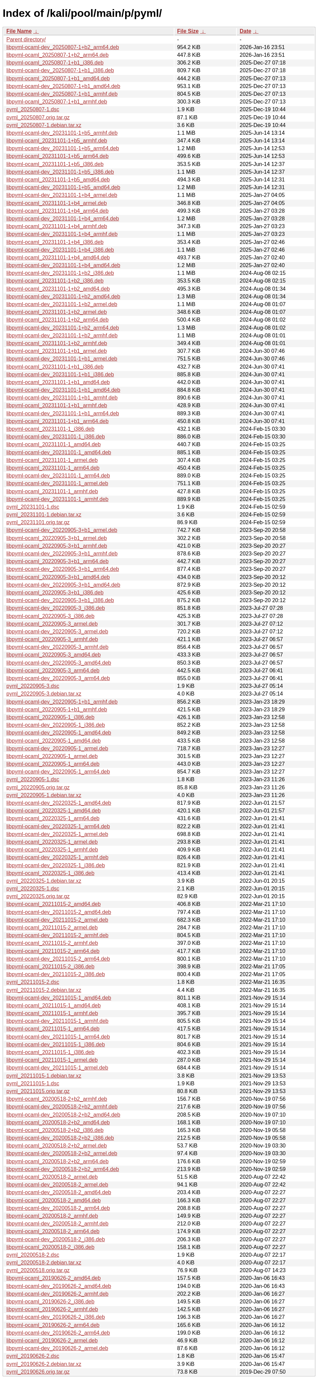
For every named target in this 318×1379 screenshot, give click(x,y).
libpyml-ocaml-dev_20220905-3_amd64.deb (58, 663)
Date (245, 31)
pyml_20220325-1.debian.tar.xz (43, 881)
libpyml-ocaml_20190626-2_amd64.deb (53, 1278)
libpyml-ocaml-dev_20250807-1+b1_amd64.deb (63, 86)
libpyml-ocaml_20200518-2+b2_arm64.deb (57, 1161)
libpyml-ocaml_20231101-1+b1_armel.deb (56, 351)
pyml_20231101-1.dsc (32, 507)
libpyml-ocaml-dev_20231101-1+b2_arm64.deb (62, 328)
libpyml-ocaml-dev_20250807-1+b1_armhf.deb (61, 94)
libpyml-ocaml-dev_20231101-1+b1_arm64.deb (62, 413)
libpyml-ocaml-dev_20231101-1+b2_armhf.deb (61, 335)
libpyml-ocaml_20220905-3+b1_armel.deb (56, 538)
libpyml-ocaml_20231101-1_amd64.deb (53, 444)
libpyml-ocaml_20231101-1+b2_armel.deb (56, 312)
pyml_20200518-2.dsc (32, 1255)
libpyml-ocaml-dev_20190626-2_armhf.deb (57, 1294)
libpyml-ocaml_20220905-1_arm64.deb (53, 764)
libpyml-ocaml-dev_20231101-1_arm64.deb (58, 475)
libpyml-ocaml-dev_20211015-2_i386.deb (55, 974)
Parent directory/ (26, 39)
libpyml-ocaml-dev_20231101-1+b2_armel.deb (61, 304)
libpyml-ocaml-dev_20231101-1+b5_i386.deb (60, 172)
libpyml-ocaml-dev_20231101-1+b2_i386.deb (60, 273)
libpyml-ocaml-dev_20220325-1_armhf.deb (57, 857)
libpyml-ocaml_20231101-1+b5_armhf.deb (56, 140)
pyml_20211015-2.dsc (32, 982)
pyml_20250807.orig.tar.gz (38, 117)
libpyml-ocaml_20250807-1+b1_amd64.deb (58, 78)
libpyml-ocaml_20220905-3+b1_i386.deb (55, 592)
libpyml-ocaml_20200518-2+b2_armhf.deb (56, 1099)
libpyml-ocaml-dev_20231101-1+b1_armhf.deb (61, 398)
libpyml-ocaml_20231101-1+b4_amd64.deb (58, 257)
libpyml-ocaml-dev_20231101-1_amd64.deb (58, 452)
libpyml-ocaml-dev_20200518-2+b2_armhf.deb (61, 1107)
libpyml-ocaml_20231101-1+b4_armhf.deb (56, 226)
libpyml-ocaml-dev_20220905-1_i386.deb (55, 725)
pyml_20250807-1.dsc (32, 109)
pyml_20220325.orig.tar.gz (38, 896)
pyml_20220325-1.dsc (32, 888)
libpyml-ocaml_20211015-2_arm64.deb (53, 951)
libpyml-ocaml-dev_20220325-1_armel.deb (57, 834)
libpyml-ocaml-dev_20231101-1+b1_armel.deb (61, 359)
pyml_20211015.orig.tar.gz (38, 1091)
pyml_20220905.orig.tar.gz (38, 787)
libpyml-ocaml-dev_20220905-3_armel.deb (57, 631)
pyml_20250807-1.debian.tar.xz (43, 125)
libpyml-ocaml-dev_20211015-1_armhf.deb (57, 1021)
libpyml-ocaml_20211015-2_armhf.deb (52, 943)
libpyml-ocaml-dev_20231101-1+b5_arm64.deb (62, 148)
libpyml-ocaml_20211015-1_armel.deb (52, 1060)
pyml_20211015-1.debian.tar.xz (43, 1076)
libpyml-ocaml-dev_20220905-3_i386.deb (55, 608)
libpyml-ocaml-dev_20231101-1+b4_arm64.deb (62, 218)
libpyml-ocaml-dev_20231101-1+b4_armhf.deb (61, 234)
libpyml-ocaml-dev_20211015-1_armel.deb (57, 1068)
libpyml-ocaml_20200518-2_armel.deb (52, 1177)
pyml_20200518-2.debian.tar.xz (43, 1262)
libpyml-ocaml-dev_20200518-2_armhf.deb (57, 1223)
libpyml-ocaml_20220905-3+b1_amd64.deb (58, 577)
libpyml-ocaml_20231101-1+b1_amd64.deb (58, 382)
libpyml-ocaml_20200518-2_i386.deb (50, 1247)
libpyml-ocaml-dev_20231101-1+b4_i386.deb (60, 250)
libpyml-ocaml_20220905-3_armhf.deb (52, 639)
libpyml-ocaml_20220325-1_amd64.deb (53, 810)
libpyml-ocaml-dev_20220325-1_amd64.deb (58, 803)
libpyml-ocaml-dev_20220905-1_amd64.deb (58, 733)
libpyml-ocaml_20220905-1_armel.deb (52, 756)
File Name (19, 31)
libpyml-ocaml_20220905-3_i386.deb (50, 616)
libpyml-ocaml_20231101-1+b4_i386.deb (55, 242)
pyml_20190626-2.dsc (32, 1356)
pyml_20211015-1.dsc (32, 1083)
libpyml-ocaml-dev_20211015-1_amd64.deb (58, 998)
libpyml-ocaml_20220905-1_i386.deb (50, 717)
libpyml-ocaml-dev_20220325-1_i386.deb (55, 865)
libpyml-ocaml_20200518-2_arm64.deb (53, 1231)
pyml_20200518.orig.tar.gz (38, 1270)
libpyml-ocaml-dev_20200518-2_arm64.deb (58, 1208)
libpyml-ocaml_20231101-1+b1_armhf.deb (56, 405)
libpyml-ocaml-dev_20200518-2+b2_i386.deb (60, 1138)
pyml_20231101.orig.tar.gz (38, 522)
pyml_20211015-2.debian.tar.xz (43, 990)
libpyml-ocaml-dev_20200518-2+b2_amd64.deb (63, 1115)
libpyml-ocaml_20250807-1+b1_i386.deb (55, 63)
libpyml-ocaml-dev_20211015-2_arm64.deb (58, 959)
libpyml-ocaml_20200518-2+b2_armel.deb (56, 1145)
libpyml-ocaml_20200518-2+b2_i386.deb (55, 1130)
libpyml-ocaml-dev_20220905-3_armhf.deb (57, 647)
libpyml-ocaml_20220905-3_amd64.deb (53, 655)
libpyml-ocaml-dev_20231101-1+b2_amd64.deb (63, 296)
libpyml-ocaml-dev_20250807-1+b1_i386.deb (60, 70)
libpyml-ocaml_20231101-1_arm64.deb (53, 468)
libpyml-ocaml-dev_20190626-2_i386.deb (55, 1317)
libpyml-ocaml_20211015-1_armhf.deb (52, 1013)
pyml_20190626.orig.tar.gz (38, 1372)
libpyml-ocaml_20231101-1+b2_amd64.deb (58, 289)
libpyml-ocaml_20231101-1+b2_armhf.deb (56, 343)
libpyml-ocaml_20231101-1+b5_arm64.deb (57, 156)
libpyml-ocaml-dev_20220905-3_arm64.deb (58, 678)
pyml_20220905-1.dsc (32, 779)
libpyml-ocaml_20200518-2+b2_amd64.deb (58, 1122)
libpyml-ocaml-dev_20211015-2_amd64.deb (58, 912)
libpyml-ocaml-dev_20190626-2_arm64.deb (58, 1333)
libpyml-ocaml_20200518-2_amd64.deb (53, 1200)
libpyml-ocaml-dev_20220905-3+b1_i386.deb (60, 600)
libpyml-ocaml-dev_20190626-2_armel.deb (57, 1348)
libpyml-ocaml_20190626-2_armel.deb (52, 1340)
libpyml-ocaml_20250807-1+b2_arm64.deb (57, 55)
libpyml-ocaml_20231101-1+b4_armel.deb (56, 203)
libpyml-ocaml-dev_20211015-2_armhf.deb (57, 935)
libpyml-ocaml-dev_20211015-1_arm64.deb (58, 1037)
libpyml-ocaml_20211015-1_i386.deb (50, 1052)
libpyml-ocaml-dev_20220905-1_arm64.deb (58, 772)
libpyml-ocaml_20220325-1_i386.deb (50, 873)
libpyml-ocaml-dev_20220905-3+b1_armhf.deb (61, 553)
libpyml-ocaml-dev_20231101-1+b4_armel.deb (61, 195)
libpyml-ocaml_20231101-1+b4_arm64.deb (57, 211)
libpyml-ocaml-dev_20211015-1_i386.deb (55, 1044)
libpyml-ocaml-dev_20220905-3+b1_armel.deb (61, 530)
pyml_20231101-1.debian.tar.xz (43, 514)
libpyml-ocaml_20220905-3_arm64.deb (53, 670)
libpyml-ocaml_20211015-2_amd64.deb (53, 904)
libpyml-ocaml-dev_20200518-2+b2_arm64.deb (62, 1169)
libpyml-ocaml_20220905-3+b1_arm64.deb (57, 561)
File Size (188, 31)
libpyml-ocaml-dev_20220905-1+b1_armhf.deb (61, 702)
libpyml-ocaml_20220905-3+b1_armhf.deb (56, 546)
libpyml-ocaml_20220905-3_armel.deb (52, 624)
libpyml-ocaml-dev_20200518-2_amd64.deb (58, 1192)
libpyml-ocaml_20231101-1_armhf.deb (52, 491)
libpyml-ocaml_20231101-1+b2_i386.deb (55, 281)
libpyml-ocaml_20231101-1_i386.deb (50, 429)
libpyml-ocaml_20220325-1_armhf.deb (52, 849)
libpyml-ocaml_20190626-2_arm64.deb (53, 1325)
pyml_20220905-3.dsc (32, 686)
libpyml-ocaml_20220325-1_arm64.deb (53, 818)
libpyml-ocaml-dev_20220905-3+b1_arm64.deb (62, 569)
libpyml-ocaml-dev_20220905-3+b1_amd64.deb (63, 585)
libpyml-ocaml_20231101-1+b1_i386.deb (55, 367)
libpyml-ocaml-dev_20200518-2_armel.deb (57, 1184)
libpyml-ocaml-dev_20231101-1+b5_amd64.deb (63, 187)
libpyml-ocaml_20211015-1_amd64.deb (53, 1005)
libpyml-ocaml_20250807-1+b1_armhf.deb (56, 102)
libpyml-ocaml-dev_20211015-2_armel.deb (57, 920)
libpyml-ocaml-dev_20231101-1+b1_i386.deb (60, 374)
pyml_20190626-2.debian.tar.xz (43, 1364)
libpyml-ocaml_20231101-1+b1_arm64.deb (57, 421)
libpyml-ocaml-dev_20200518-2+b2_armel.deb (61, 1153)
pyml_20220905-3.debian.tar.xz (43, 694)
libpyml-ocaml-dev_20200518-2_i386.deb (55, 1239)
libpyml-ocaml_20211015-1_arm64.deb (53, 1029)
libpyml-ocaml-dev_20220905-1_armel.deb (57, 748)
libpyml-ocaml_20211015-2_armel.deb (52, 927)
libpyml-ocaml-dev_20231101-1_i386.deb (55, 437)
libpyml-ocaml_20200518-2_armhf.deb (52, 1216)
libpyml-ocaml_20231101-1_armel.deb (52, 460)
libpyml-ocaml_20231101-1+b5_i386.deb (55, 164)
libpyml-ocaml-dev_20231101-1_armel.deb (57, 483)
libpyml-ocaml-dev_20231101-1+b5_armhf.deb (61, 133)
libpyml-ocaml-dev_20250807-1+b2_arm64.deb (62, 47)
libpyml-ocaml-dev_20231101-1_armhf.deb (57, 499)
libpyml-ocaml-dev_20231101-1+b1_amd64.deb (63, 390)
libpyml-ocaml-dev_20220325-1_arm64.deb (58, 826)
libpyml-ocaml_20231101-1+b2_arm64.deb (57, 320)
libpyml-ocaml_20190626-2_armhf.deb (52, 1309)
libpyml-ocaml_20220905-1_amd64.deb (53, 741)
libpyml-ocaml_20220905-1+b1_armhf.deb (56, 709)
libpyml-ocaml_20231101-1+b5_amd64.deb (58, 179)
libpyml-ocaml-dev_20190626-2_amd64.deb (58, 1286)
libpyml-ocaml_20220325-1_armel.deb (52, 842)
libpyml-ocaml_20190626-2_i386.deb (50, 1301)
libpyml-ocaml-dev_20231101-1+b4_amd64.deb (63, 265)
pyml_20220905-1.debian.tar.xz (43, 795)
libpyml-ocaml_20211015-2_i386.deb (50, 966)
